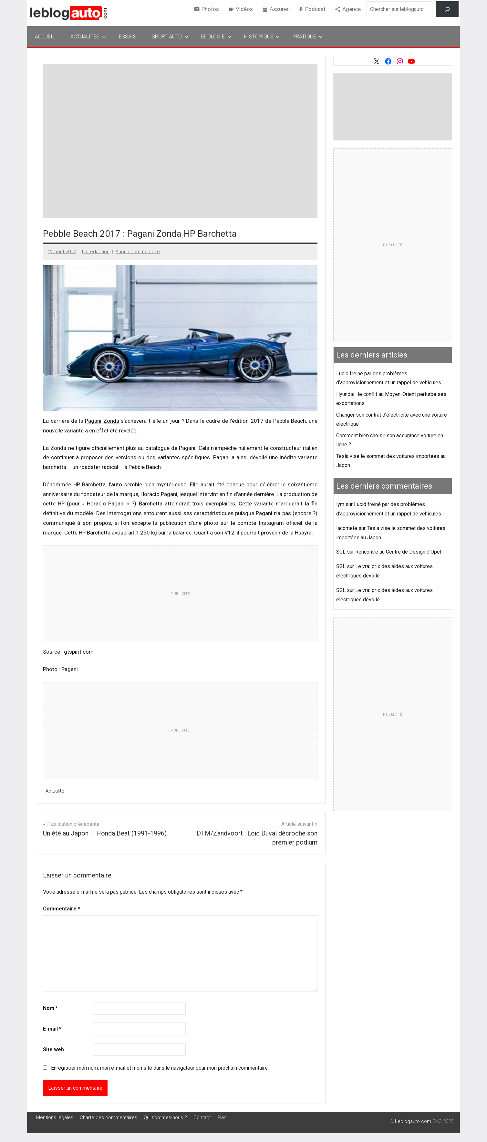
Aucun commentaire (138, 251)
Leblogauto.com (413, 1121)
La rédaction (95, 251)
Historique (262, 37)
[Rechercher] (447, 9)
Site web (53, 1049)
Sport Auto (170, 37)
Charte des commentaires (108, 1117)
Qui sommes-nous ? (165, 1117)
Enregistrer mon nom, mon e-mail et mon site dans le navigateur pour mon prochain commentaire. (160, 1068)
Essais (127, 37)
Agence (351, 9)
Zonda (111, 421)
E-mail (52, 1029)
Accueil (45, 37)
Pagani (93, 421)
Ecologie (216, 37)
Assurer (279, 9)
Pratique (308, 37)
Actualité (55, 791)
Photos (210, 9)
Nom (50, 1008)
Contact (202, 1117)
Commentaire (61, 908)
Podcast (315, 9)
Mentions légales (54, 1117)
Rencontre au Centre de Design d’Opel (398, 552)
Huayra (303, 532)
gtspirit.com (79, 652)
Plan (221, 1117)
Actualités (88, 37)
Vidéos (244, 9)
